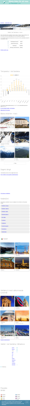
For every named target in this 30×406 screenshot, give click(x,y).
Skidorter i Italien (5, 211)
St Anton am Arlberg (5, 143)
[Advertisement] (15, 14)
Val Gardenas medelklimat (5, 193)
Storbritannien (18, 308)
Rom (2, 255)
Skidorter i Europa (5, 205)
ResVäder (2, 22)
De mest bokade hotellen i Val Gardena (8, 108)
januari (13, 347)
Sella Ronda (4, 231)
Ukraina (3, 398)
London (17, 307)
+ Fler (15, 163)
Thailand (18, 396)
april (12, 352)
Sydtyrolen (4, 223)
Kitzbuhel (3, 129)
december (13, 364)
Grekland (18, 394)
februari (13, 349)
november (13, 363)
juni (12, 355)
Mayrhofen (3, 158)
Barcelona (3, 337)
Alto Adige (4, 217)
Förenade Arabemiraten (19, 323)
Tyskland (3, 396)
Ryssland (18, 398)
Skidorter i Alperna (5, 208)
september (13, 360)
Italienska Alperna (5, 214)
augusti (13, 358)
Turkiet (2, 323)
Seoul (17, 337)
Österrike (3, 394)
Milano (2, 270)
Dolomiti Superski (5, 226)
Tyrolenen (3, 220)
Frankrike (2, 308)
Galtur (17, 143)
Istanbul (3, 322)
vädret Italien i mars (8, 22)
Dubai (17, 322)
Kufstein (17, 129)
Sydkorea (17, 338)
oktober (13, 361)
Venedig (18, 255)
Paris (2, 307)
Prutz (17, 158)
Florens (17, 270)
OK (27, 402)
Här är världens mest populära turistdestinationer (9, 174)
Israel (18, 399)
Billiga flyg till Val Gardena (5, 110)
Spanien (2, 338)
